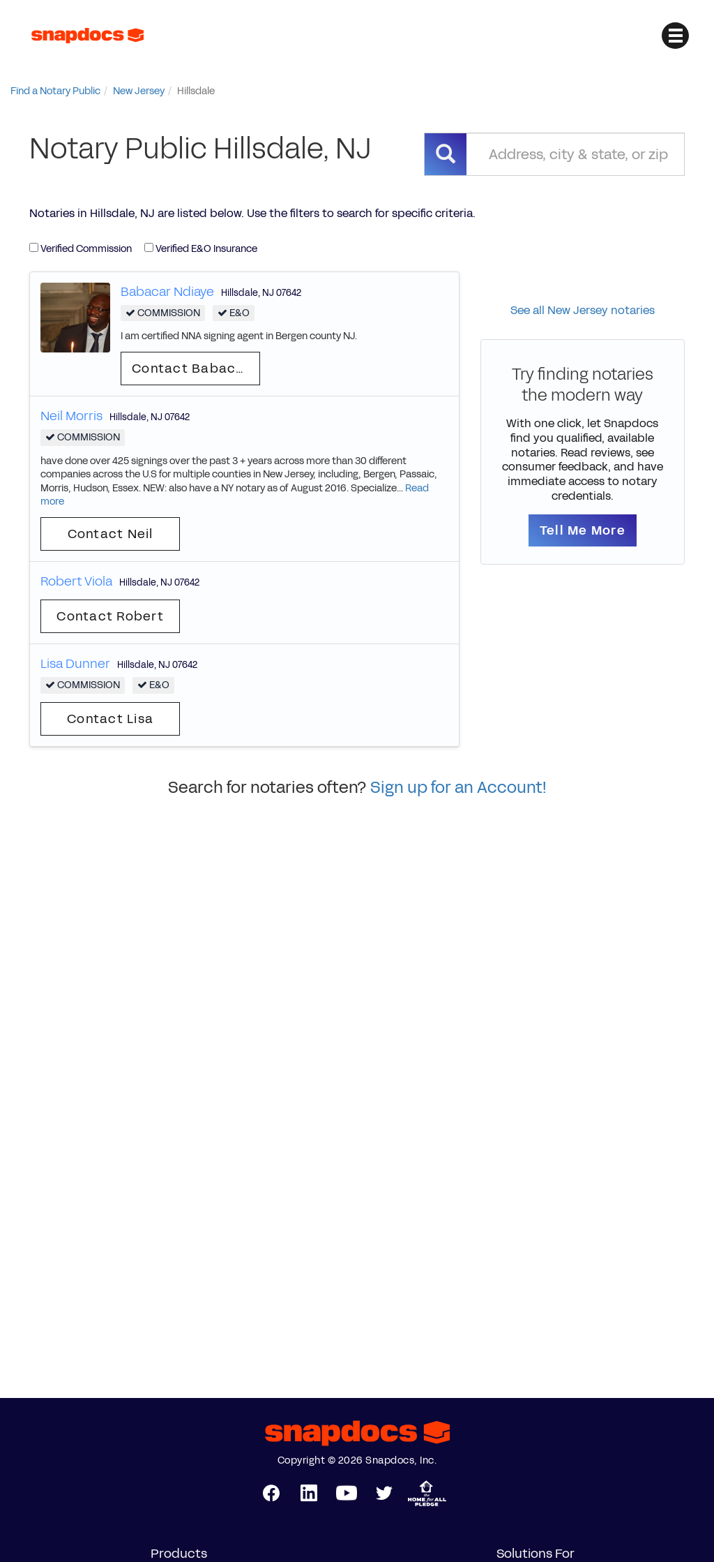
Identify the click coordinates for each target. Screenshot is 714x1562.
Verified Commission (80, 248)
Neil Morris (71, 416)
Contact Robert (110, 616)
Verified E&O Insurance (200, 248)
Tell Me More (582, 530)
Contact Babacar (191, 368)
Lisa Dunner (75, 664)
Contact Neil (110, 534)
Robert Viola (76, 581)
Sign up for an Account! (458, 787)
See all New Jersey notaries (582, 310)
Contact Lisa (110, 719)
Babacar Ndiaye (167, 292)
